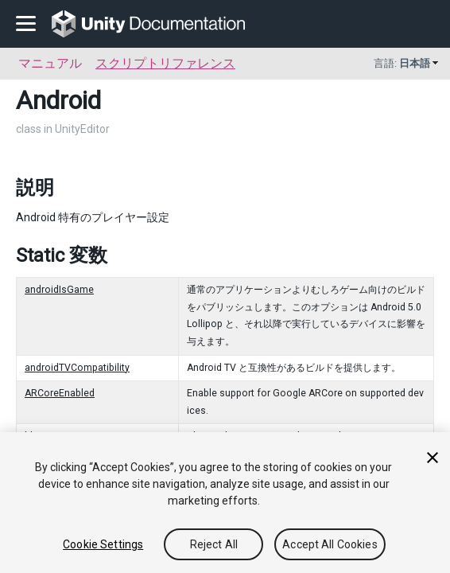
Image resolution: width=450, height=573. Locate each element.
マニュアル (50, 63)
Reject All (214, 544)
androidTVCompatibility (77, 367)
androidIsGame (59, 289)
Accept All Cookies (330, 544)
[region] (225, 502)
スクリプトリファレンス (165, 63)
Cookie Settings (103, 544)
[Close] (432, 457)
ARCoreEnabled (60, 393)
